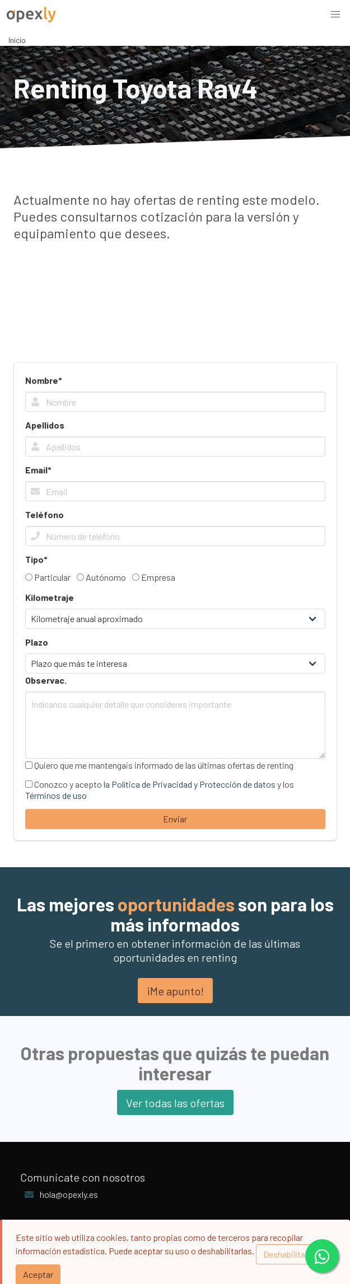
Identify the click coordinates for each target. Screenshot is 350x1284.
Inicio (17, 40)
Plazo (36, 642)
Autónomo (101, 577)
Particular (48, 577)
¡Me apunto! (175, 991)
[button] (335, 14)
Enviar (175, 818)
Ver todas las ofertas (175, 1102)
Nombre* (43, 380)
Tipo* (36, 559)
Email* (38, 469)
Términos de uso (56, 795)
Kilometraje (49, 597)
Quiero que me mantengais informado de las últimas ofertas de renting (159, 765)
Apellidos (44, 425)
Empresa (153, 577)
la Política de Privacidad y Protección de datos (190, 784)
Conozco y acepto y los (159, 790)
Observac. (46, 680)
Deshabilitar (285, 1254)
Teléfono (44, 514)
